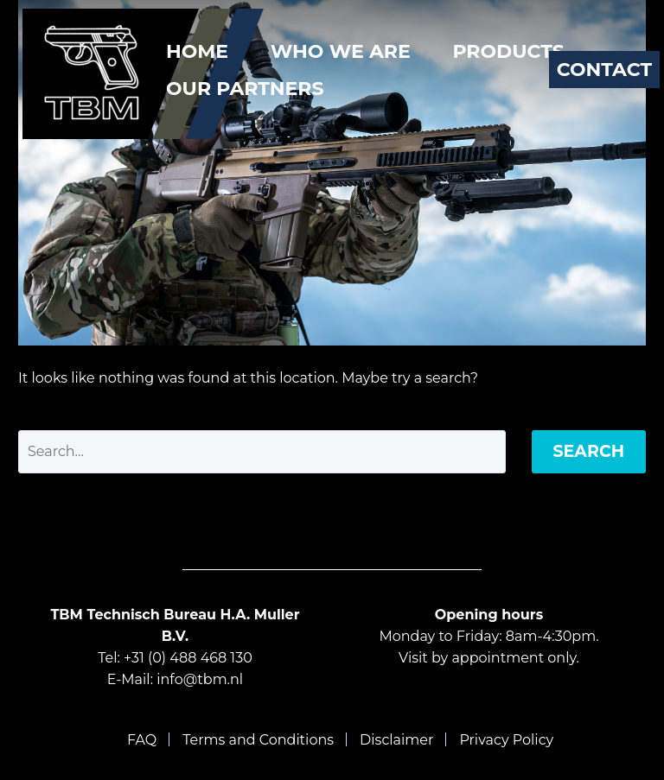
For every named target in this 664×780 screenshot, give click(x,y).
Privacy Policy (506, 740)
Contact (604, 69)
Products (508, 51)
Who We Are (341, 51)
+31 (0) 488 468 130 (188, 658)
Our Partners (245, 88)
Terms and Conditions (258, 740)
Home (197, 51)
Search (589, 451)
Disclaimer (396, 740)
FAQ (141, 740)
